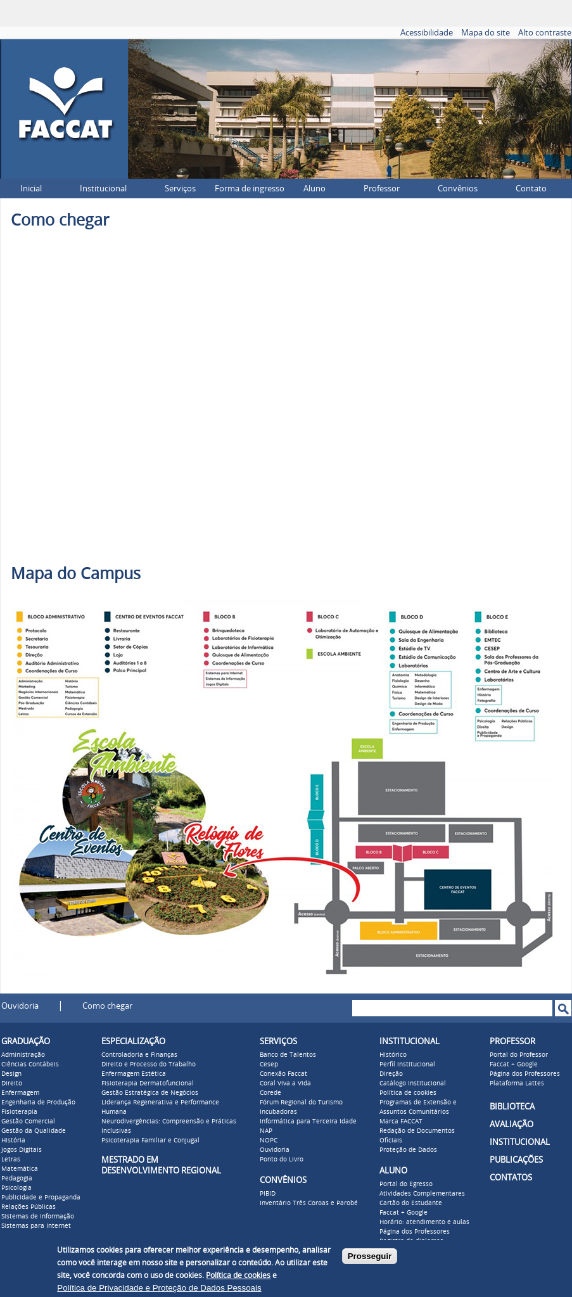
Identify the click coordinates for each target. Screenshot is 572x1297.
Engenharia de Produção (38, 1102)
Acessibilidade (426, 32)
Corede (270, 1093)
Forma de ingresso (249, 188)
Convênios (458, 188)
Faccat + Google (403, 1213)
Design (11, 1074)
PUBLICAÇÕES (516, 1160)
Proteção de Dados (408, 1150)
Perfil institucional (407, 1064)
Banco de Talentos (288, 1055)
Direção (391, 1074)
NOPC (268, 1140)
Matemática (19, 1169)
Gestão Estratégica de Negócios (149, 1093)
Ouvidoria (20, 1006)
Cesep (269, 1064)
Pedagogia (16, 1178)
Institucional (103, 188)
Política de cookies (407, 1093)
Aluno (314, 188)
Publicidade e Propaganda (40, 1197)
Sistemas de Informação (37, 1216)
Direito (11, 1083)
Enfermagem (20, 1093)
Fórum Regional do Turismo (301, 1102)
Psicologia (16, 1188)
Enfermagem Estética (133, 1074)
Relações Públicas (28, 1207)
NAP (266, 1131)
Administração (23, 1055)
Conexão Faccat (283, 1074)
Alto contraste (544, 32)
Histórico (393, 1055)
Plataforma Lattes (517, 1083)
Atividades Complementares (422, 1194)
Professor (382, 188)
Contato (531, 188)
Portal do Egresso (406, 1184)
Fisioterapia (19, 1112)
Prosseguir (370, 1256)
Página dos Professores (414, 1232)
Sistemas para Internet (36, 1226)
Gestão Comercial (28, 1121)
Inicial (31, 188)
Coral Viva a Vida (285, 1083)
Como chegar (107, 1006)
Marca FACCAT (401, 1121)
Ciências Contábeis (30, 1064)
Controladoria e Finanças (139, 1055)
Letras (10, 1159)
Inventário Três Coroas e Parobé (309, 1203)
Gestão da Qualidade (33, 1131)
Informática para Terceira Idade (308, 1121)
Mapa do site (485, 32)
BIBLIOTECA (512, 1106)
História (13, 1140)
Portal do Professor (519, 1055)
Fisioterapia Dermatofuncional (147, 1083)
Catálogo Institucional (412, 1083)
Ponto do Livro (281, 1159)
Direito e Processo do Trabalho (148, 1064)
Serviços (180, 188)
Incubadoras (278, 1112)
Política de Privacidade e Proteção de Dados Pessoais (159, 1288)
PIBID (268, 1194)
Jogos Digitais (21, 1150)
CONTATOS (511, 1177)
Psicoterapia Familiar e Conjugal (150, 1140)
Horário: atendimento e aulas (424, 1222)
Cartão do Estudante (410, 1203)
